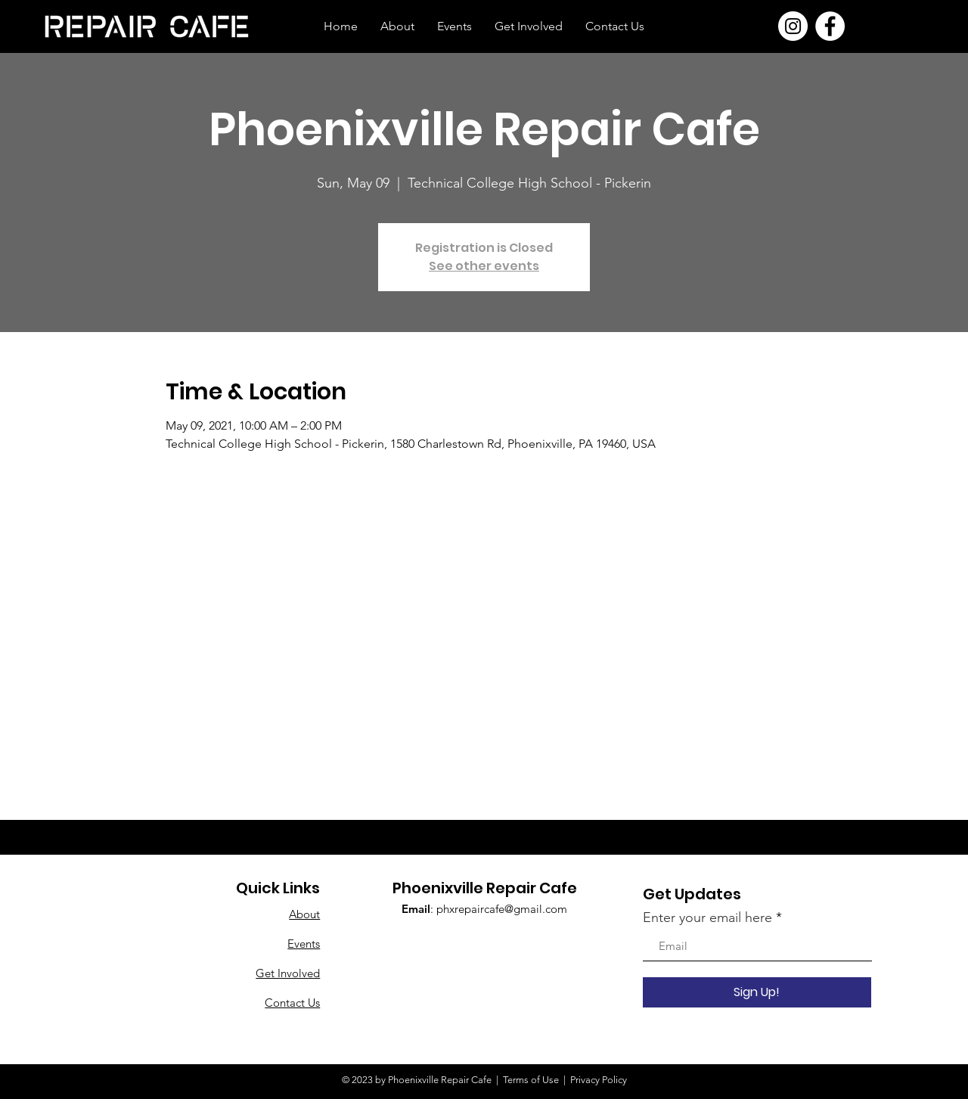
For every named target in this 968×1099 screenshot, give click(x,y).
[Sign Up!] (757, 992)
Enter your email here (707, 917)
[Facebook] (830, 26)
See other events (484, 266)
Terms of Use (531, 1079)
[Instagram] (793, 26)
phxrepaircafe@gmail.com (501, 909)
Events (303, 943)
